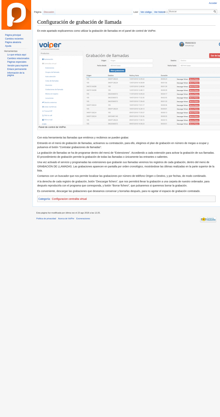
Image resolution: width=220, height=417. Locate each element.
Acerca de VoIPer (66, 218)
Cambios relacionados (18, 58)
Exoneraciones (83, 218)
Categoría (44, 198)
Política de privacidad (46, 218)
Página (37, 12)
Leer (136, 12)
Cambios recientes (14, 38)
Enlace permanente (17, 69)
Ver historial (161, 12)
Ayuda (8, 46)
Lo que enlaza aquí (16, 54)
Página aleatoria (13, 42)
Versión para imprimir (17, 65)
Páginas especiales (16, 62)
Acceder (213, 3)
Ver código (147, 12)
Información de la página (15, 74)
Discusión (49, 12)
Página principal (13, 35)
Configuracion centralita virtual (69, 198)
